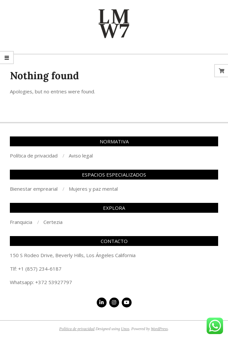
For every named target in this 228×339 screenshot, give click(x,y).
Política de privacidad (76, 329)
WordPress (159, 329)
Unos (125, 329)
